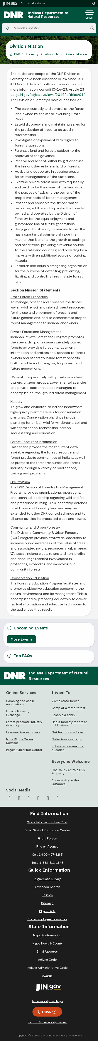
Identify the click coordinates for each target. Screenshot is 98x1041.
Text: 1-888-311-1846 (47, 863)
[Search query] (49, 28)
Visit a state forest (65, 701)
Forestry (32, 54)
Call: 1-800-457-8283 (47, 855)
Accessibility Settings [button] (47, 1001)
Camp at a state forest (68, 708)
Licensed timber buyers (23, 732)
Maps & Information (47, 935)
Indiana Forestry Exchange (17, 713)
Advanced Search (47, 887)
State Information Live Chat (47, 822)
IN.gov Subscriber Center (24, 750)
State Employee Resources (47, 919)
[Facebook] (9, 798)
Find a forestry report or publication (69, 723)
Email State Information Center (47, 830)
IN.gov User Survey (47, 879)
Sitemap (47, 903)
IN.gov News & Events (47, 943)
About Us (51, 54)
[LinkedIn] (47, 798)
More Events (22, 639)
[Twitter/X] (19, 798)
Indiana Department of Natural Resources (48, 15)
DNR (17, 54)
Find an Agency (47, 846)
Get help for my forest (68, 732)
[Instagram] (28, 798)
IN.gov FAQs (47, 911)
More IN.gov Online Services (19, 741)
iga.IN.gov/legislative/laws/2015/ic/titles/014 (50, 94)
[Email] (57, 798)
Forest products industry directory (24, 723)
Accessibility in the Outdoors (65, 782)
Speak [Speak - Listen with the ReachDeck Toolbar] (46, 1012)
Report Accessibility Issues (47, 1022)
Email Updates (47, 951)
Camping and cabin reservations (20, 702)
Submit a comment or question (68, 748)
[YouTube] (38, 798)
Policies (47, 895)
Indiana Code (47, 960)
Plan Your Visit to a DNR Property (68, 771)
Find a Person (47, 838)
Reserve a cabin (63, 715)
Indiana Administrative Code (47, 968)
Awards (47, 976)
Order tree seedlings (67, 739)
